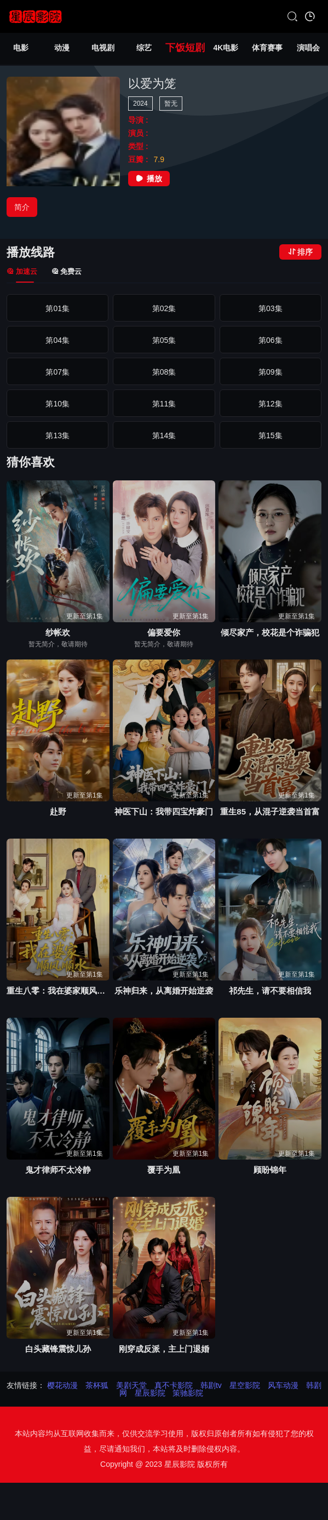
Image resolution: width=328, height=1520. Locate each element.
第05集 (164, 340)
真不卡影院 (173, 1385)
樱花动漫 (62, 1385)
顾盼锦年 (270, 1169)
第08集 (164, 372)
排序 (300, 252)
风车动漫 (283, 1385)
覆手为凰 (163, 1169)
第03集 (270, 308)
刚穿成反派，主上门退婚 (164, 1348)
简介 (22, 207)
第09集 (270, 372)
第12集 (270, 403)
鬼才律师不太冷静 (58, 1169)
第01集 (57, 308)
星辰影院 (150, 1393)
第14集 (164, 435)
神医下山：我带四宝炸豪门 (163, 811)
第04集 (57, 340)
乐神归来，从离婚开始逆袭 (163, 990)
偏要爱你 (163, 632)
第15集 (270, 435)
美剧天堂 (131, 1385)
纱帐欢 (57, 632)
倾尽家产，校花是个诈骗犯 (270, 632)
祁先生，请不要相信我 (270, 990)
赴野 (58, 811)
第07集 (57, 372)
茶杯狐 (96, 1385)
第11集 (164, 403)
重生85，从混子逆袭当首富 (270, 811)
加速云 (22, 271)
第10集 (57, 403)
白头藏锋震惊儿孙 (58, 1348)
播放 (149, 178)
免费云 (66, 271)
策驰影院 (187, 1393)
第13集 (57, 435)
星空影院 (244, 1385)
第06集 (270, 340)
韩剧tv (211, 1385)
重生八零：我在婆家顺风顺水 (58, 990)
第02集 (164, 308)
